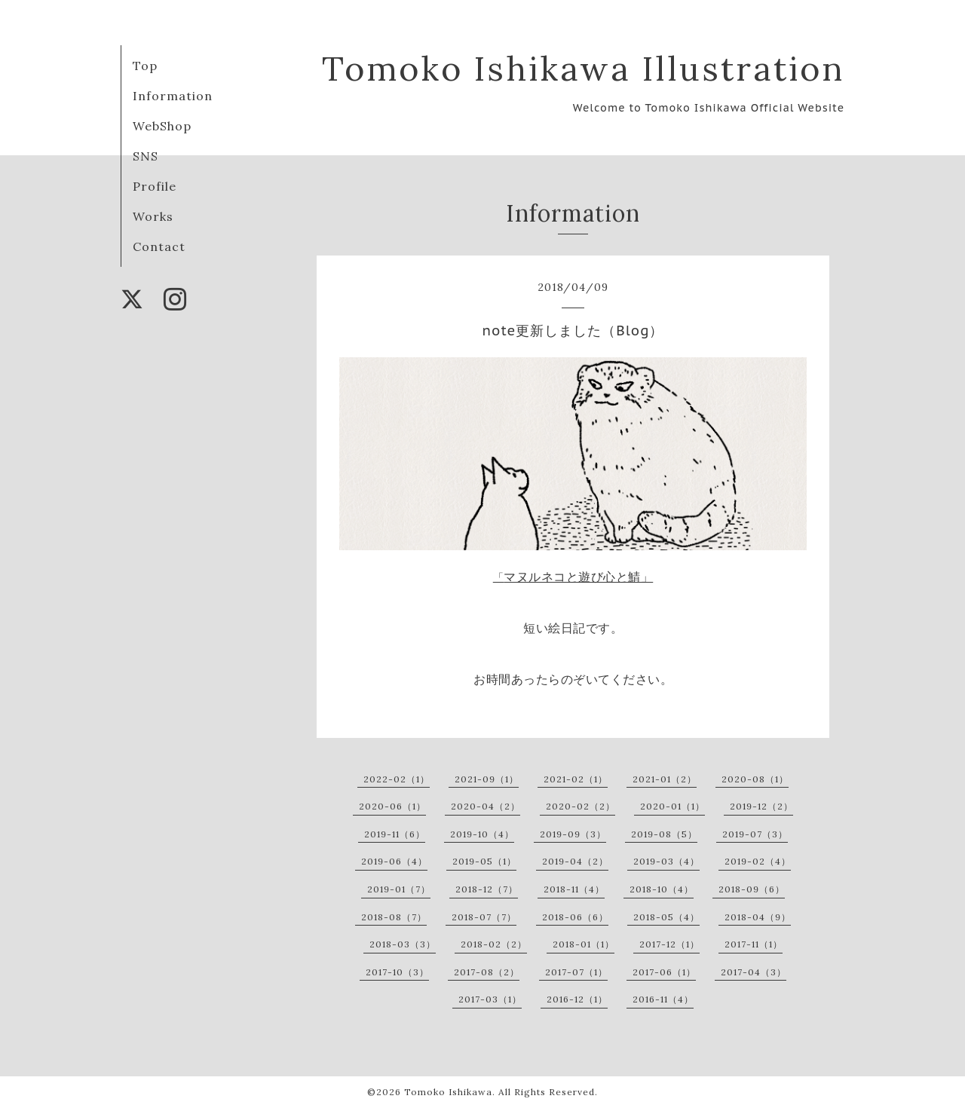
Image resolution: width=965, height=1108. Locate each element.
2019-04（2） (575, 861)
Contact (159, 246)
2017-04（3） (753, 972)
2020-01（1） (672, 806)
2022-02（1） (396, 779)
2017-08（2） (486, 972)
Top (145, 65)
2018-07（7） (484, 917)
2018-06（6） (575, 917)
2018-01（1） (583, 944)
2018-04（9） (758, 917)
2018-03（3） (402, 944)
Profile (154, 186)
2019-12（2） (761, 806)
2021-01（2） (665, 779)
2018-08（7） (394, 917)
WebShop (162, 125)
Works (153, 216)
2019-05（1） (484, 861)
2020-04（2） (485, 806)
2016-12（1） (577, 999)
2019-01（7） (398, 889)
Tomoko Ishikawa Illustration (583, 68)
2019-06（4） (394, 861)
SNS (145, 156)
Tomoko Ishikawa (448, 1091)
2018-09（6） (751, 889)
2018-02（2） (494, 944)
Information (173, 95)
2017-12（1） (669, 944)
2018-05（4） (666, 917)
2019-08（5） (664, 834)
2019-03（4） (666, 861)
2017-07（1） (576, 972)
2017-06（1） (664, 972)
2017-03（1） (490, 999)
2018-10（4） (662, 889)
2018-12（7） (486, 889)
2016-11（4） (663, 999)
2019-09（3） (573, 834)
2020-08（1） (755, 779)
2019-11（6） (394, 834)
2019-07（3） (755, 834)
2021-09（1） (487, 779)
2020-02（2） (580, 806)
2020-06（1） (392, 806)
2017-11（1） (754, 944)
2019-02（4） (758, 861)
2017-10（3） (397, 972)
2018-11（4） (574, 889)
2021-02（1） (576, 779)
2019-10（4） (482, 834)
